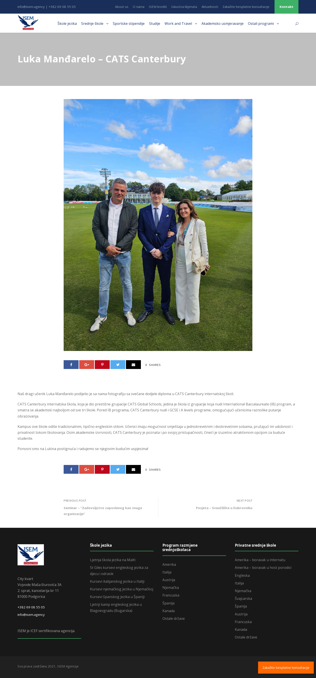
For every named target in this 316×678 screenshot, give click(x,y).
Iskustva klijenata (184, 6)
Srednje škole (92, 23)
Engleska (242, 575)
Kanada (168, 610)
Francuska (170, 595)
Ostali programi (261, 23)
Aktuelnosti (209, 6)
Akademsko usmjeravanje (222, 23)
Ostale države (173, 618)
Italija (166, 572)
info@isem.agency (31, 614)
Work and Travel (178, 23)
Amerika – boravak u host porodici (263, 567)
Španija (168, 603)
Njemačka (170, 587)
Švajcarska (243, 598)
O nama (138, 6)
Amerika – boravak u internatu (260, 559)
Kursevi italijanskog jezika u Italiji (117, 581)
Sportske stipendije (129, 23)
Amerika (169, 564)
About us (121, 6)
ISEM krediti (158, 6)
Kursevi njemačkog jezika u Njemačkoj (121, 589)
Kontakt (286, 6)
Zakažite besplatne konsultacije (246, 6)
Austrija (168, 579)
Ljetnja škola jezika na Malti (112, 559)
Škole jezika (67, 23)
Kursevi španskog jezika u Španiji (117, 596)
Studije (154, 23)
